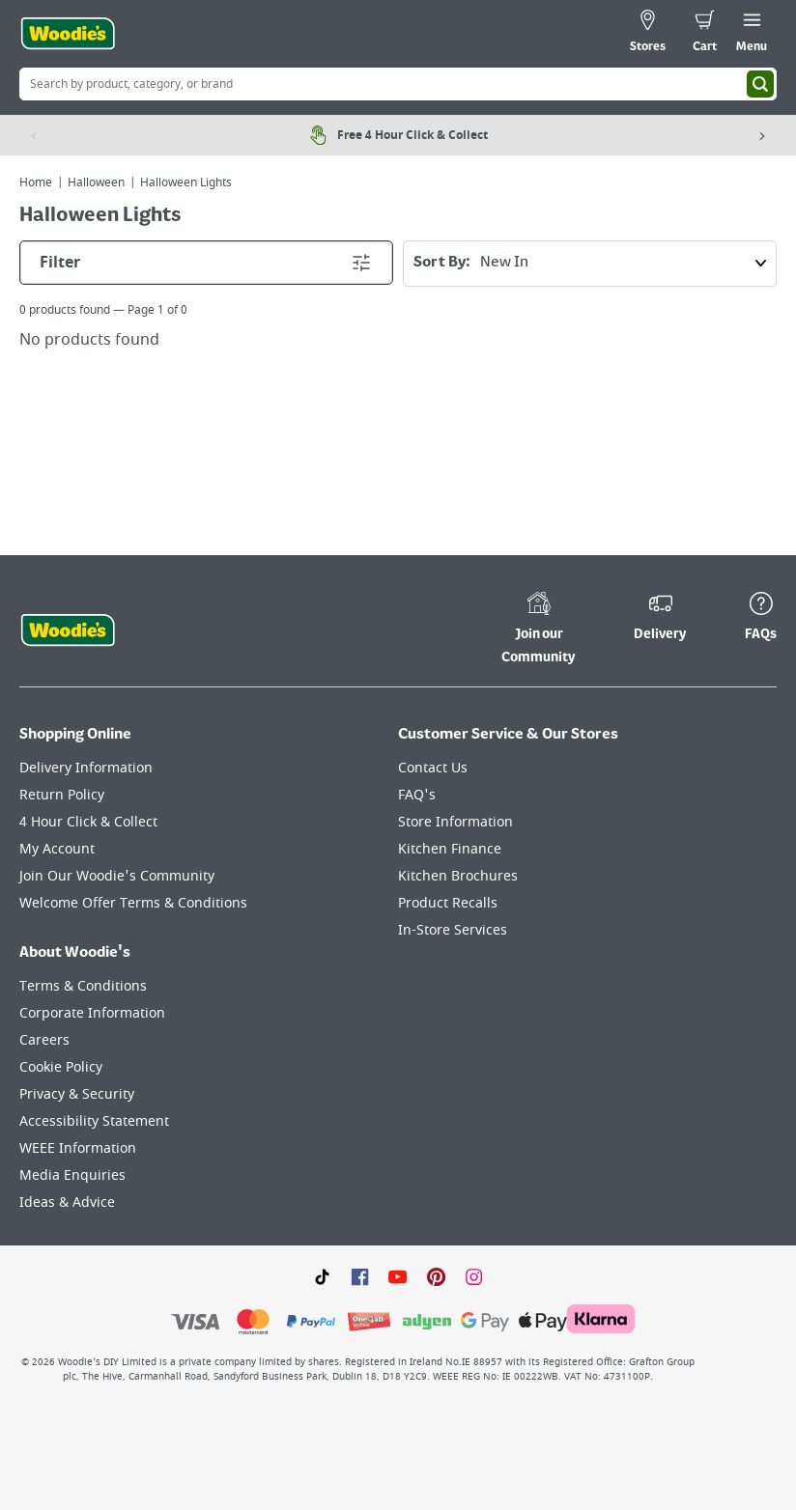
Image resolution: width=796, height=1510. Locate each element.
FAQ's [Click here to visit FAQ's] (417, 795)
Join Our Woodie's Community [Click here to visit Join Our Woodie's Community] (116, 876)
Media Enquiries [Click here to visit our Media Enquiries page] (72, 1175)
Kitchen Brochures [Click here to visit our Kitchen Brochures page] (458, 876)
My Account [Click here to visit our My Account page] (57, 849)
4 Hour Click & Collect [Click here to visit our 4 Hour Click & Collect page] (88, 822)
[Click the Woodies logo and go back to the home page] (67, 34)
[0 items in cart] (704, 34)
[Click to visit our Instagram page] (474, 1276)
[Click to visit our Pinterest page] (436, 1276)
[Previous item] (33, 135)
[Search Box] (398, 84)
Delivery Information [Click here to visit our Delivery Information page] (86, 768)
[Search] (760, 84)
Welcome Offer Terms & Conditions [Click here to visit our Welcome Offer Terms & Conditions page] (133, 903)
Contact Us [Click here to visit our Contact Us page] (433, 768)
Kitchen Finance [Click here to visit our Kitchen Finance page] (449, 849)
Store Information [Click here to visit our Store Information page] (455, 822)
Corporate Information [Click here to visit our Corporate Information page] (92, 1013)
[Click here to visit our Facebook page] (360, 1276)
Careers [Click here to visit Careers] (44, 1040)
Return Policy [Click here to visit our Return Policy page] (61, 795)
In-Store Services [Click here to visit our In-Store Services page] (452, 930)
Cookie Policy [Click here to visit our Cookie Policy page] (60, 1067)
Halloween (96, 182)
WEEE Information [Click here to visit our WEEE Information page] (77, 1148)
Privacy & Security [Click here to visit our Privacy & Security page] (76, 1094)
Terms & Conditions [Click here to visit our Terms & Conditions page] (83, 986)
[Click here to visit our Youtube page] (397, 1276)
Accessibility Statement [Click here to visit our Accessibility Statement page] (94, 1121)
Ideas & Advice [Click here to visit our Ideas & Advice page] (67, 1202)
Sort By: (594, 263)
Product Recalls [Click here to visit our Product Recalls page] (448, 903)
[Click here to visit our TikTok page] (322, 1276)
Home (35, 182)
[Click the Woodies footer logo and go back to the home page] (67, 630)
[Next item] (762, 135)
